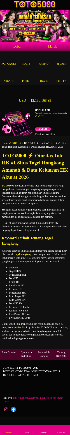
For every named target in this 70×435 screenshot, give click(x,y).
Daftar (17, 46)
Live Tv (61, 76)
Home (5, 143)
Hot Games (8, 59)
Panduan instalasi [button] (45, 134)
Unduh (43, 129)
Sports (61, 59)
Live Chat (61, 430)
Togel (43, 76)
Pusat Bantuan (9, 352)
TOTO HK (15, 143)
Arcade (8, 76)
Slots (26, 59)
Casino (43, 59)
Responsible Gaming (44, 354)
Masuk (52, 46)
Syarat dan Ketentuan (26, 354)
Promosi (43, 430)
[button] (6, 26)
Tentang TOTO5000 (61, 354)
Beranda (8, 430)
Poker (26, 76)
